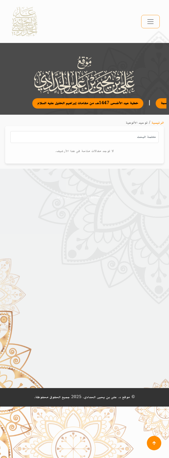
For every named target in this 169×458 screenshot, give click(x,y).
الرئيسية (157, 123)
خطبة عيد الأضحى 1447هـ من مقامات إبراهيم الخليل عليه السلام (91, 103)
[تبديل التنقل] (150, 21)
